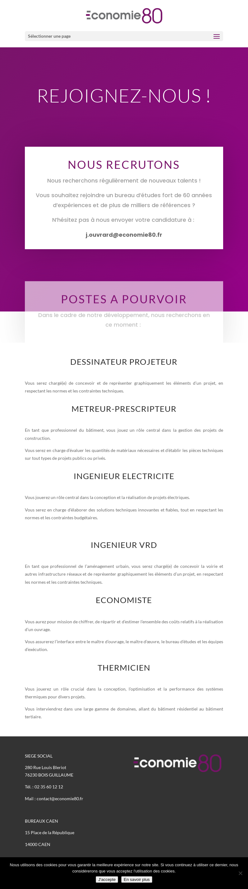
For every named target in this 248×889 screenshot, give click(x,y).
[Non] (240, 873)
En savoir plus (137, 879)
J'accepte (107, 879)
